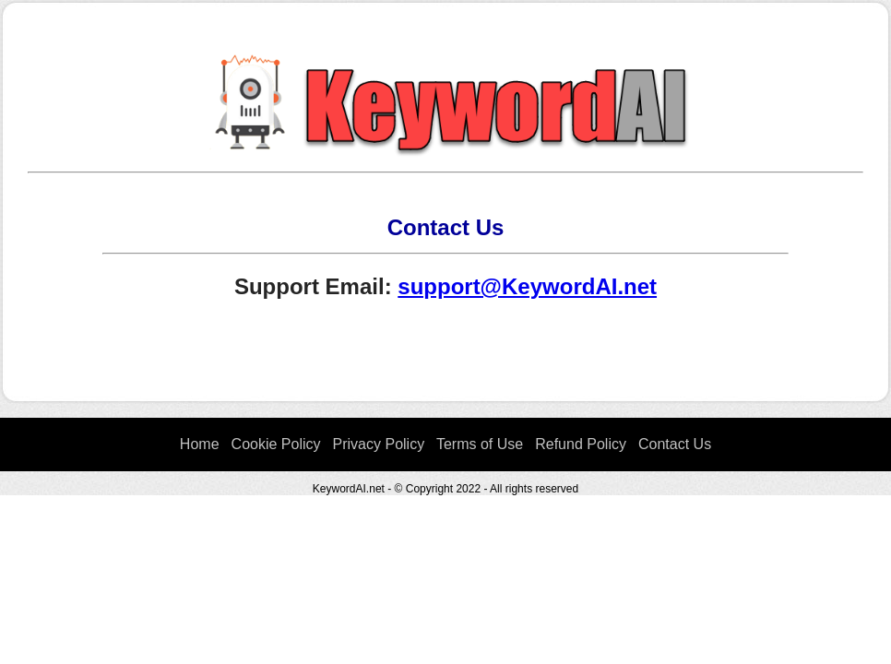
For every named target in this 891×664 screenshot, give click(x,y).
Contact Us (674, 444)
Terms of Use (479, 444)
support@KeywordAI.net (527, 286)
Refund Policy (580, 444)
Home (200, 444)
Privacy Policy (379, 444)
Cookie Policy (276, 444)
